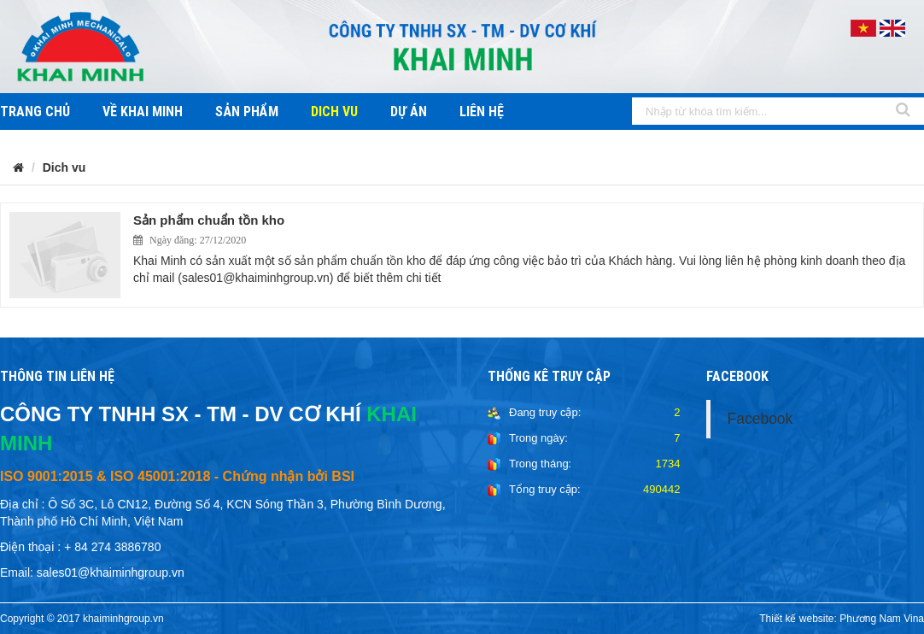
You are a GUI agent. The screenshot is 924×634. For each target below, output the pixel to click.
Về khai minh (142, 111)
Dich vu (334, 111)
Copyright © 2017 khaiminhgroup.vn (82, 619)
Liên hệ (481, 111)
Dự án (408, 111)
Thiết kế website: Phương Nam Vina (841, 619)
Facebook (760, 418)
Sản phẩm (246, 111)
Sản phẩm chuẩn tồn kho (208, 220)
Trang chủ (35, 111)
